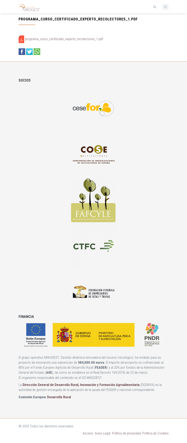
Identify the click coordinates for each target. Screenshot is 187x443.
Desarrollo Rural (59, 397)
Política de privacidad (126, 433)
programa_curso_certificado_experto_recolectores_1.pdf (64, 39)
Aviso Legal (102, 433)
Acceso (88, 433)
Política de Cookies (155, 433)
